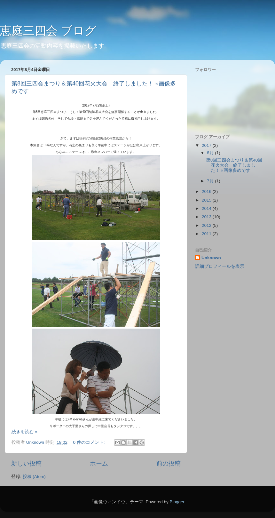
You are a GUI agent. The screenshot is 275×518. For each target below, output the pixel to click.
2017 (207, 145)
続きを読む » (24, 431)
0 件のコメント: (89, 442)
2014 (207, 208)
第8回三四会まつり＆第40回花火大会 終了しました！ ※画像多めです (234, 165)
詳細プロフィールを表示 (219, 266)
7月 (211, 181)
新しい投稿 (26, 463)
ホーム (99, 463)
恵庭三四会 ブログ (48, 30)
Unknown (211, 257)
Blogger (176, 501)
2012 (207, 225)
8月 (211, 152)
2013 (207, 216)
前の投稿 (168, 463)
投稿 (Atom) (34, 476)
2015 (207, 200)
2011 (207, 233)
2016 (207, 191)
